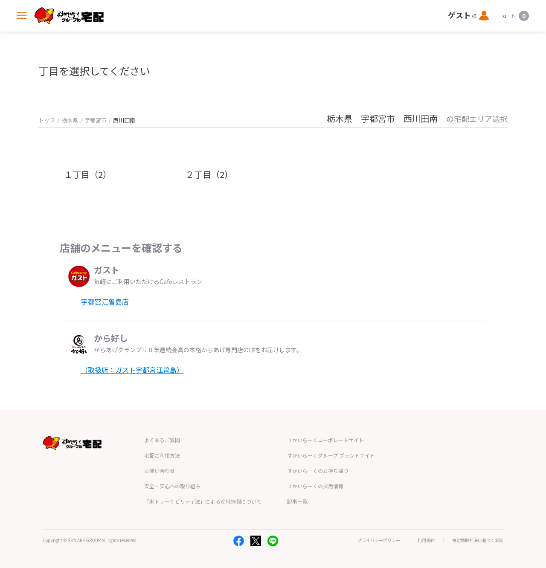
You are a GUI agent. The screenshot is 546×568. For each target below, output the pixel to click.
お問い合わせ (159, 470)
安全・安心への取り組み (172, 486)
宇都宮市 (95, 120)
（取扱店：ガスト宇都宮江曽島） (132, 370)
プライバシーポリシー (378, 540)
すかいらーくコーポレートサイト (325, 439)
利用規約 (426, 540)
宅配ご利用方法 (162, 455)
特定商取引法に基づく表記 (477, 540)
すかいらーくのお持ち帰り (318, 470)
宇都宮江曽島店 (105, 301)
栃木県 (69, 120)
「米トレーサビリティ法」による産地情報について (202, 501)
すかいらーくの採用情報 (315, 486)
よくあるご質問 (162, 439)
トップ (46, 120)
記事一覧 (297, 501)
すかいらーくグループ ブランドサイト (331, 455)
